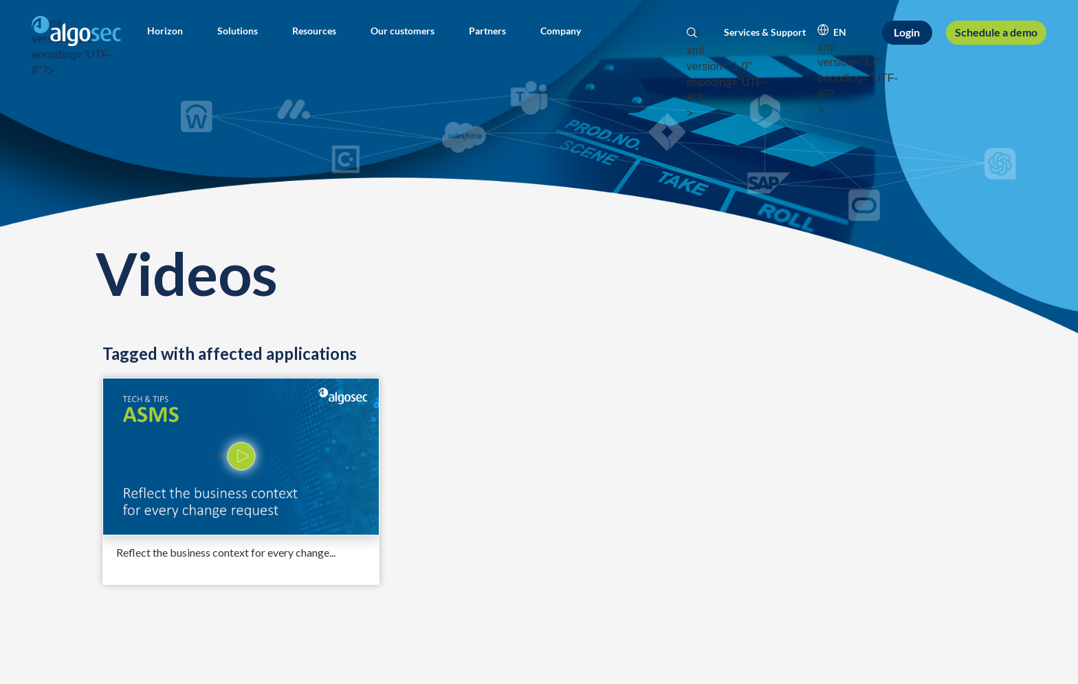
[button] (165, 31)
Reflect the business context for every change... (226, 552)
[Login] (907, 33)
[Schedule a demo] (996, 32)
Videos (186, 272)
